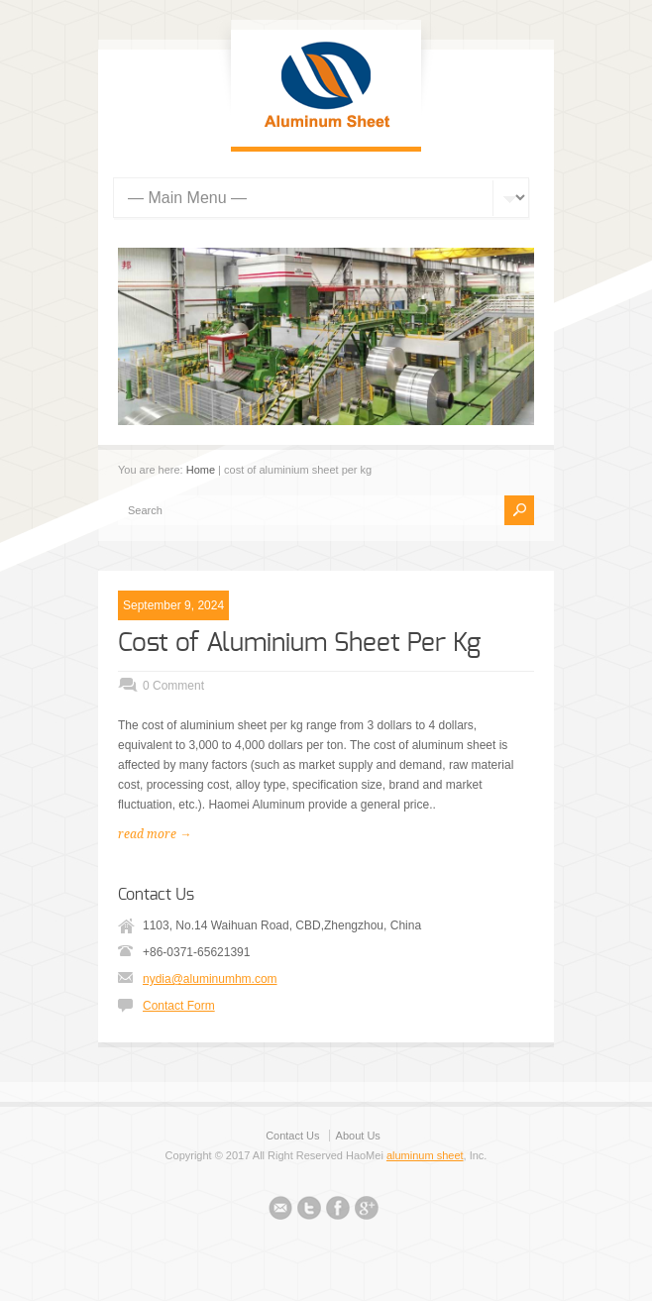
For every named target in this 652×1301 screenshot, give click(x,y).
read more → (154, 834)
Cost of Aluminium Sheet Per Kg (299, 643)
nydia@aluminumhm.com (210, 979)
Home (200, 470)
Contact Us (292, 1135)
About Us (358, 1135)
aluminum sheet (425, 1155)
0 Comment (173, 686)
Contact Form (179, 1006)
